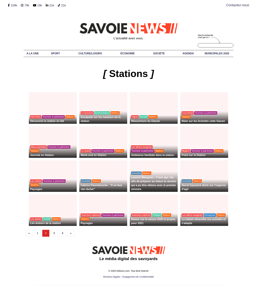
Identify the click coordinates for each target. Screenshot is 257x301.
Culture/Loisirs (90, 53)
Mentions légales (111, 276)
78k (26, 5)
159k (14, 5)
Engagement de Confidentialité (138, 276)
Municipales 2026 (217, 53)
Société (159, 53)
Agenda (188, 53)
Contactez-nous (237, 5)
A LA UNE (33, 53)
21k (51, 5)
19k (39, 5)
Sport (55, 53)
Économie (127, 53)
